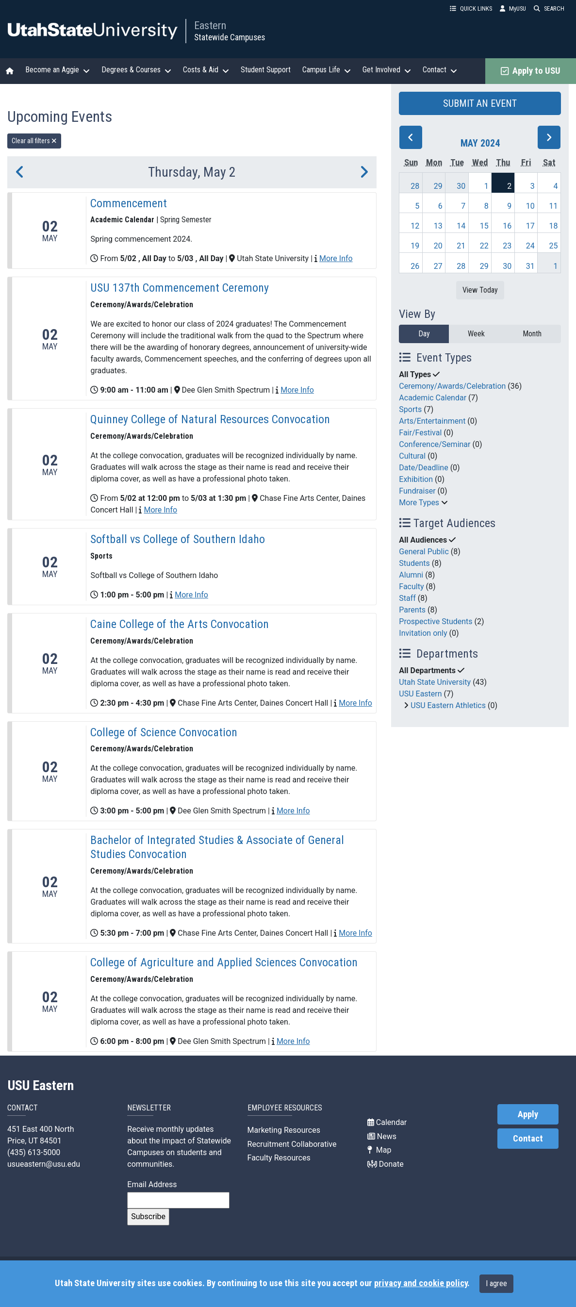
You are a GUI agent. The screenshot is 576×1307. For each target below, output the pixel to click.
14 (461, 226)
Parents (412, 609)
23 (507, 245)
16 (507, 226)
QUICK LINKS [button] (471, 8)
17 (530, 226)
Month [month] (532, 333)
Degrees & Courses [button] (136, 70)
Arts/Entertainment (432, 421)
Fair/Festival (420, 432)
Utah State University (435, 682)
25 (553, 245)
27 (438, 266)
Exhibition (416, 479)
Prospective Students (435, 621)
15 (484, 226)
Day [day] (424, 333)
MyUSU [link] (513, 8)
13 (438, 226)
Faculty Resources (279, 1157)
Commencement (128, 203)
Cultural (412, 456)
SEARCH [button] (549, 8)
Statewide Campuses (229, 37)
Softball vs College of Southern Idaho (177, 539)
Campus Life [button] (326, 70)
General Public (423, 551)
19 (415, 245)
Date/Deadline (423, 467)
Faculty (411, 586)
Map (379, 1150)
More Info (336, 258)
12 (415, 226)
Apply (528, 1114)
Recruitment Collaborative (292, 1144)
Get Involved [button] (386, 70)
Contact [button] (440, 70)
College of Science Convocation (163, 732)
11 (553, 206)
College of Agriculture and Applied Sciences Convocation (224, 962)
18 (553, 226)
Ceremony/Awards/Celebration (452, 386)
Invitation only (423, 633)
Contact (528, 1138)
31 (530, 266)
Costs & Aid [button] (206, 70)
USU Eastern (420, 693)
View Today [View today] (480, 290)
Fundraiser (417, 491)
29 (438, 186)
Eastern (210, 25)
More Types (419, 502)
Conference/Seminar (434, 444)
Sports (410, 409)
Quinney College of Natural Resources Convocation (210, 419)
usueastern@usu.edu (43, 1164)
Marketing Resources (283, 1130)
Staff (407, 598)
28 (415, 186)
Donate (385, 1164)
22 (484, 245)
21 (461, 245)
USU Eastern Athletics (448, 705)
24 (530, 245)
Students (414, 563)
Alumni (411, 574)
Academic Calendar (432, 397)
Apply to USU (530, 71)
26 (415, 266)
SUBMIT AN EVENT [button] (480, 103)
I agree (496, 1283)
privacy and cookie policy (420, 1283)
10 (530, 206)
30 (461, 186)
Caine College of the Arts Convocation (179, 624)
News (381, 1136)
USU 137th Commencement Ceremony (179, 288)
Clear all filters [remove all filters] (34, 141)
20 (438, 245)
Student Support (266, 69)
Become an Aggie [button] (57, 70)
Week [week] (476, 333)
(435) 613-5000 (33, 1152)
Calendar (387, 1122)
